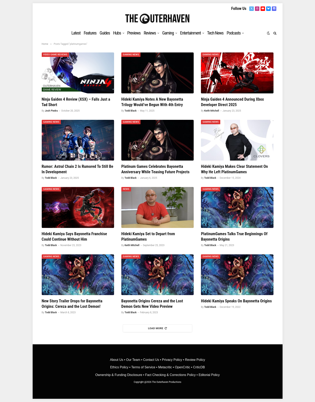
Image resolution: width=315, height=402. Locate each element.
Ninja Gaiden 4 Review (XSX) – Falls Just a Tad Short (76, 102)
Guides (105, 33)
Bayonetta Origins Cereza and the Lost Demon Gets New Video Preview (152, 304)
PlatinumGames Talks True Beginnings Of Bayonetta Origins (234, 236)
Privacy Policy (172, 359)
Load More (157, 328)
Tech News (215, 33)
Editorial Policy (209, 375)
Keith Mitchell (211, 110)
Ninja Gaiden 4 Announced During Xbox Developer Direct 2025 (232, 102)
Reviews (150, 33)
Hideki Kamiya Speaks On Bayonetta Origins (236, 301)
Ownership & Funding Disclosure (119, 375)
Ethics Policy (119, 367)
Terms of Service (143, 367)
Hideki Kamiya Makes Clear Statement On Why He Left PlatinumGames (234, 169)
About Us (117, 359)
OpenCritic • (184, 367)
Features (90, 33)
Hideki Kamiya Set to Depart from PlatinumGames (148, 236)
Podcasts (233, 33)
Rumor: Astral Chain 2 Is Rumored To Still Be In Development (77, 169)
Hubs (117, 33)
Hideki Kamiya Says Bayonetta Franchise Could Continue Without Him (74, 236)
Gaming (168, 33)
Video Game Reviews (55, 54)
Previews (133, 33)
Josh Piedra (51, 110)
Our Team (133, 359)
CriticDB (199, 367)
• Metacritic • (165, 367)
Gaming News (131, 54)
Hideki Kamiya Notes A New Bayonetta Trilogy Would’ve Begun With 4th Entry (152, 102)
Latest (75, 33)
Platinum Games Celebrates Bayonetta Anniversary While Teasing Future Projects (155, 169)
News (126, 189)
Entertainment (190, 33)
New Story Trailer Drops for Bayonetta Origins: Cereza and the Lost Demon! (72, 304)
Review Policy (195, 359)
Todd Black (130, 110)
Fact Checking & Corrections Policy (170, 375)
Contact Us (151, 359)
